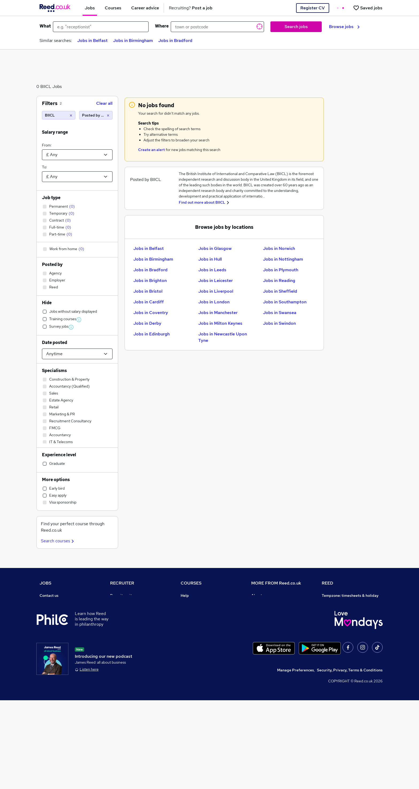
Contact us (49, 595)
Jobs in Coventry (150, 312)
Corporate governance (271, 618)
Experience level (59, 455)
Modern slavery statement (274, 625)
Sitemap (47, 685)
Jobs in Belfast (92, 40)
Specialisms (54, 370)
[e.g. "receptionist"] (101, 26)
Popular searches (55, 640)
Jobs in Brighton (150, 280)
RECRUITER (122, 583)
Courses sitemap (195, 662)
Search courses (58, 541)
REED (327, 583)
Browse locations (54, 633)
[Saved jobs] (368, 8)
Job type (51, 197)
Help (44, 670)
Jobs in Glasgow (215, 248)
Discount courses (196, 625)
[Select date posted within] (77, 354)
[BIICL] (58, 115)
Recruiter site (122, 595)
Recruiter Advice (125, 625)
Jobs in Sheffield (280, 291)
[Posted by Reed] (95, 115)
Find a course (192, 610)
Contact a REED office (59, 677)
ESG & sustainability (340, 662)
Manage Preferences (295, 758)
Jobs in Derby (147, 323)
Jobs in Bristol (147, 291)
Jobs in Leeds (212, 270)
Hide (47, 302)
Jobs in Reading (279, 280)
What (45, 26)
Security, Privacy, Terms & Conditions (350, 758)
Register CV (312, 8)
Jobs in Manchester (218, 312)
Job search (49, 603)
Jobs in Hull (210, 259)
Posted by (52, 264)
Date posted (54, 342)
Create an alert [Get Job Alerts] (151, 149)
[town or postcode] (217, 26)
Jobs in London (214, 302)
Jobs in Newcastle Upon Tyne (222, 337)
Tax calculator (52, 655)
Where (162, 26)
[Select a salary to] (77, 176)
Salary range (55, 132)
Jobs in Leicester (215, 280)
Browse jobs (344, 26)
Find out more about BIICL (202, 202)
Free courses (192, 633)
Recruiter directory (56, 610)
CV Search (119, 610)
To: (44, 167)
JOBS (45, 583)
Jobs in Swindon (279, 323)
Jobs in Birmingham (133, 40)
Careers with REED (338, 633)
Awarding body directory (203, 640)
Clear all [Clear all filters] (104, 103)
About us (259, 595)
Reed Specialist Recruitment (347, 618)
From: (47, 145)
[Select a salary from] (77, 154)
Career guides (193, 647)
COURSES (191, 583)
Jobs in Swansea (279, 312)
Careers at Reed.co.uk (270, 603)
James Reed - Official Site (345, 640)
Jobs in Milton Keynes (220, 323)
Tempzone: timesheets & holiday (350, 595)
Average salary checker (60, 662)
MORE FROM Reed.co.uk (276, 583)
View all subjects (195, 618)
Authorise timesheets (341, 603)
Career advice (52, 647)
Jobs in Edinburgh (151, 334)
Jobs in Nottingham (283, 259)
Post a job (119, 603)
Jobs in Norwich (279, 248)
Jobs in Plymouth (280, 270)
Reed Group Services (340, 610)
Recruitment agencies (129, 618)
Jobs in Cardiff (148, 302)
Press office (262, 610)
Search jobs (296, 26)
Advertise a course (197, 655)
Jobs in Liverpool (215, 291)
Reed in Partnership (339, 625)
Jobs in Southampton (285, 302)
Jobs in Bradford (175, 40)
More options (56, 479)
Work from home (54, 618)
